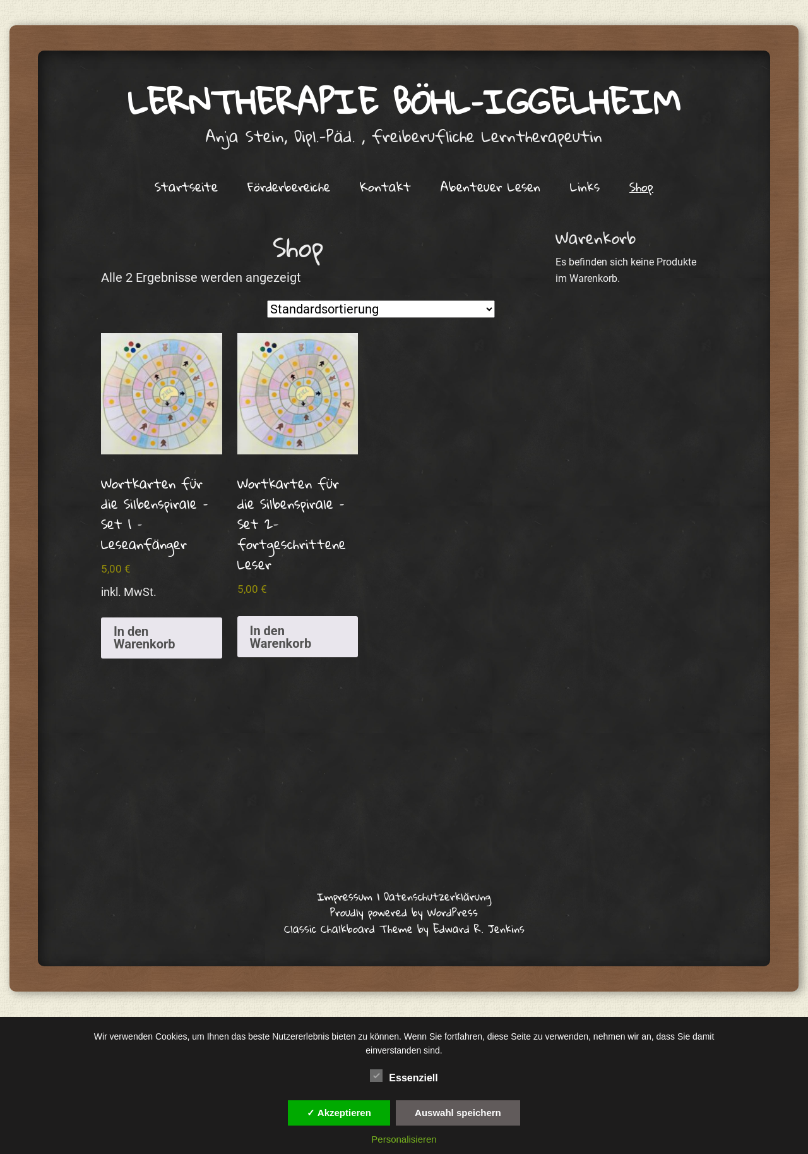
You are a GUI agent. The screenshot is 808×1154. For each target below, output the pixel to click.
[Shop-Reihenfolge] (381, 309)
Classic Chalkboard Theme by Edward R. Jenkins (404, 928)
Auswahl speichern (458, 1112)
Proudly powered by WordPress (404, 912)
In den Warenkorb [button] (144, 638)
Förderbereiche (288, 186)
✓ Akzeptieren (339, 1112)
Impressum (344, 896)
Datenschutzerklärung (437, 896)
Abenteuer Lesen (490, 186)
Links (585, 186)
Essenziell (403, 1075)
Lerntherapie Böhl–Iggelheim (404, 101)
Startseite (186, 186)
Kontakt (385, 186)
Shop (641, 186)
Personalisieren (403, 1139)
